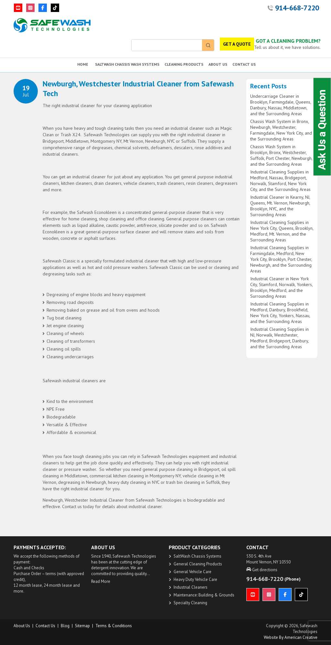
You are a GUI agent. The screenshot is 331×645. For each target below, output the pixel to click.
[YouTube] (18, 7)
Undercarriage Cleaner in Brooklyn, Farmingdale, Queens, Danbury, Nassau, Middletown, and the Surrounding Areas (280, 105)
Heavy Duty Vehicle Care (195, 579)
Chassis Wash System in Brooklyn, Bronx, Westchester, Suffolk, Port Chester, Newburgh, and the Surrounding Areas (281, 155)
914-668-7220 (297, 7)
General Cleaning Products (198, 564)
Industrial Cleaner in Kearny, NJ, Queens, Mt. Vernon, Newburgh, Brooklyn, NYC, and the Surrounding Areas (280, 205)
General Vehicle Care (192, 571)
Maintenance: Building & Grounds (204, 595)
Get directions (261, 570)
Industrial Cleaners (191, 587)
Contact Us (45, 625)
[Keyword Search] (167, 45)
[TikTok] (54, 7)
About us (22, 625)
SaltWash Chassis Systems (197, 556)
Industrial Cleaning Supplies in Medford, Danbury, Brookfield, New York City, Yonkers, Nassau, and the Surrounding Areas (280, 312)
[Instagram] (30, 7)
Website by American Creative (290, 637)
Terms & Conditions (113, 625)
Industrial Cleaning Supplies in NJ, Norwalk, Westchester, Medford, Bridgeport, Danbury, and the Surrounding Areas (279, 338)
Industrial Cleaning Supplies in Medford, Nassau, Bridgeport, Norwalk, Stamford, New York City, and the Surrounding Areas (280, 180)
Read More (100, 581)
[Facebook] (42, 7)
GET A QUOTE (237, 44)
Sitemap (82, 625)
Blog (65, 625)
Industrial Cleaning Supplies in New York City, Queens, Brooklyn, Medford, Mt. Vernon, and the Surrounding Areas (281, 231)
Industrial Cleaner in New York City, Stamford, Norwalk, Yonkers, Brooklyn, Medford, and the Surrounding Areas (281, 287)
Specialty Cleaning (190, 603)
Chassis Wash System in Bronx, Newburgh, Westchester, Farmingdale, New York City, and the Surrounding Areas (281, 130)
